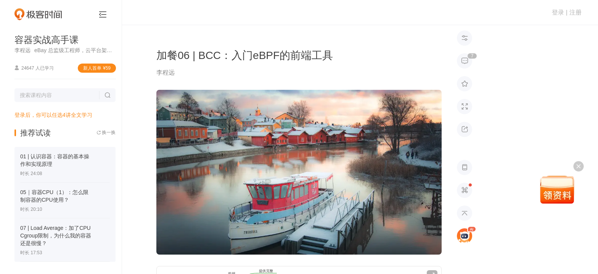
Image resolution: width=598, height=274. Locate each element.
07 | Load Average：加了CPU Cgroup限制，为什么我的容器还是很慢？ (55, 235)
